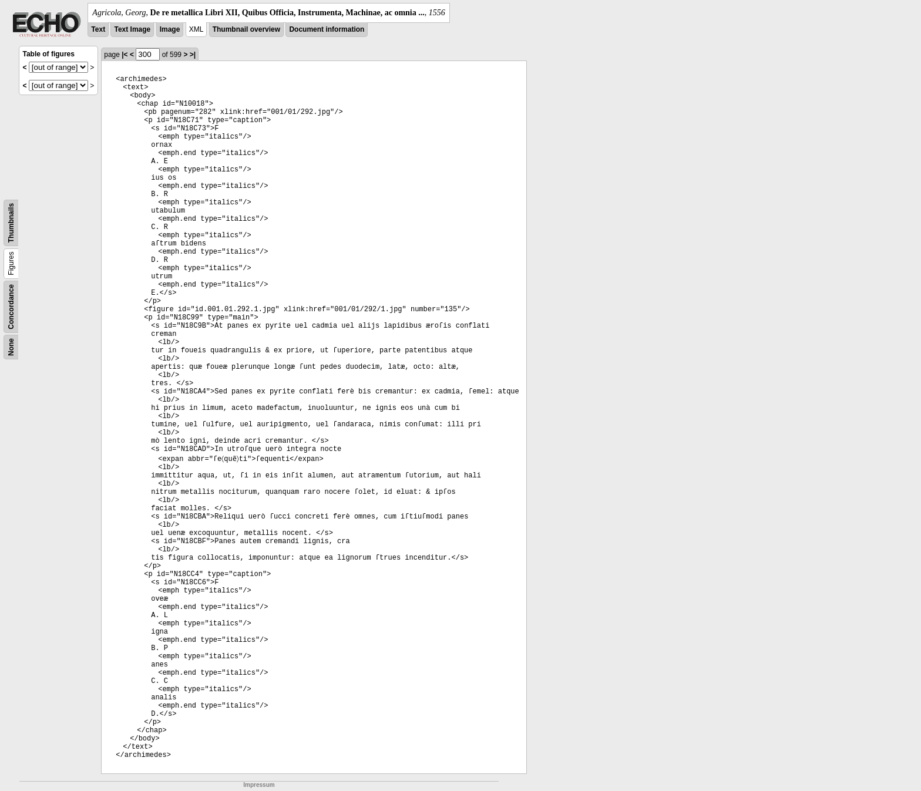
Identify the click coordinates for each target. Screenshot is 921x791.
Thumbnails (11, 223)
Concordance (11, 306)
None (11, 347)
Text (98, 29)
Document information (326, 29)
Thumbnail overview (246, 29)
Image (170, 29)
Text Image (132, 29)
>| (193, 55)
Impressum (258, 785)
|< (124, 55)
